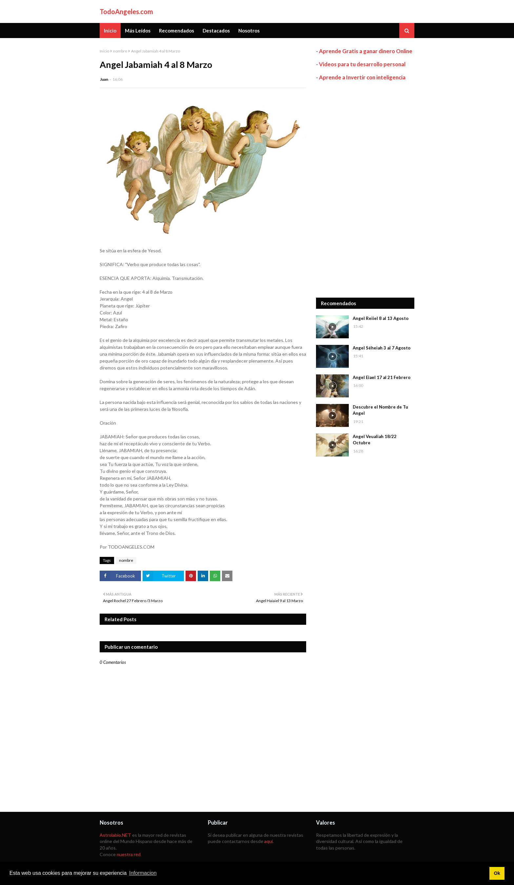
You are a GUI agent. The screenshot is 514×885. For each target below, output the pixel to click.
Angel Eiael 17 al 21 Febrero (381, 377)
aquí (268, 841)
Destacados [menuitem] (216, 30)
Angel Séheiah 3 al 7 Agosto (381, 347)
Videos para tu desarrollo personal (362, 64)
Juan (104, 79)
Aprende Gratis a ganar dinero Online (365, 51)
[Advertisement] (365, 189)
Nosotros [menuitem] (249, 30)
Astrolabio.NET (115, 835)
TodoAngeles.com (126, 11)
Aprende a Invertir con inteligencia (362, 77)
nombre (120, 51)
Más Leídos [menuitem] (137, 30)
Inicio (104, 51)
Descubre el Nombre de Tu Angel (380, 410)
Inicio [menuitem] (110, 30)
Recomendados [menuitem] (176, 30)
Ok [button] (497, 873)
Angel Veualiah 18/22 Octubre (375, 440)
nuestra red (129, 854)
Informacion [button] (143, 873)
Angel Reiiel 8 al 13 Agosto (380, 318)
